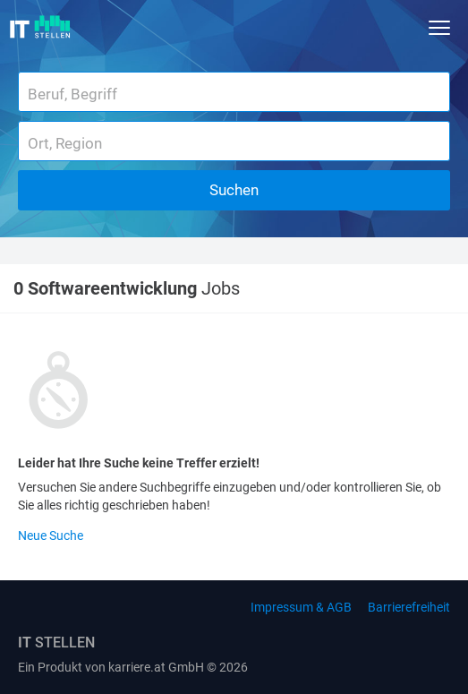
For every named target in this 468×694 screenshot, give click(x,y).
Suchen (234, 190)
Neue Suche (50, 535)
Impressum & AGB (301, 607)
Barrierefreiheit (409, 607)
